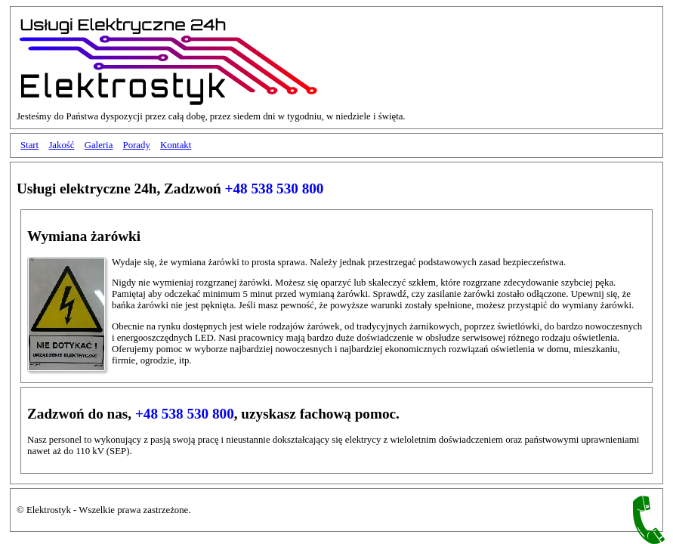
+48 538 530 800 (274, 188)
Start (29, 145)
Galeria (99, 145)
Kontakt (175, 145)
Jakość (61, 145)
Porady (136, 145)
